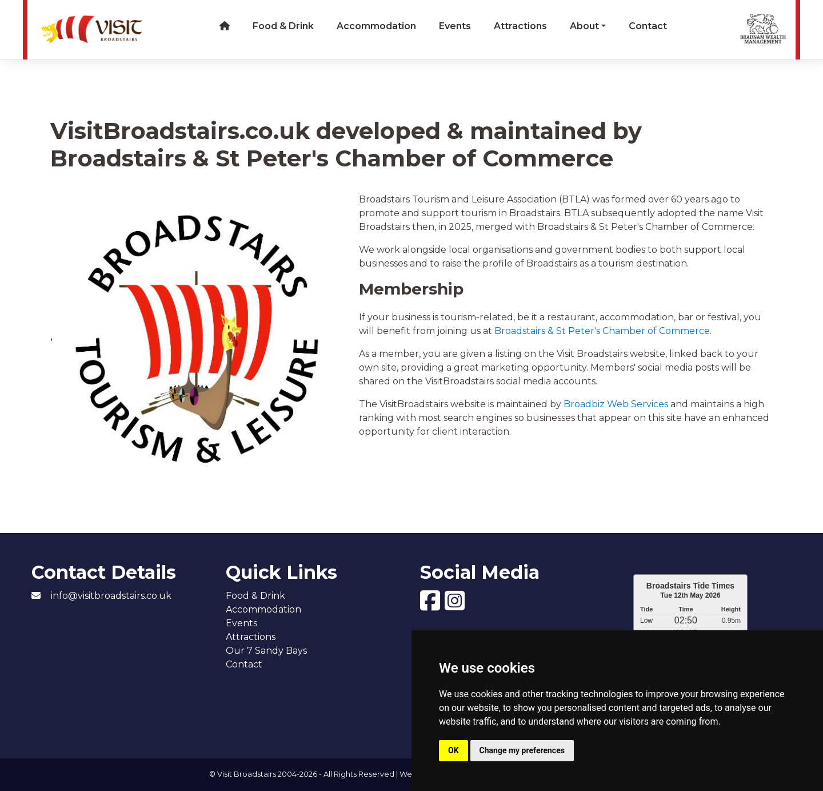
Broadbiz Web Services (616, 404)
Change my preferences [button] (522, 750)
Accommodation (376, 26)
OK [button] (453, 750)
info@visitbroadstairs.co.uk (111, 595)
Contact (648, 26)
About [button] (584, 26)
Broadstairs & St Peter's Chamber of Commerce (602, 330)
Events (455, 26)
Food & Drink (283, 26)
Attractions (520, 26)
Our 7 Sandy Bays (266, 650)
